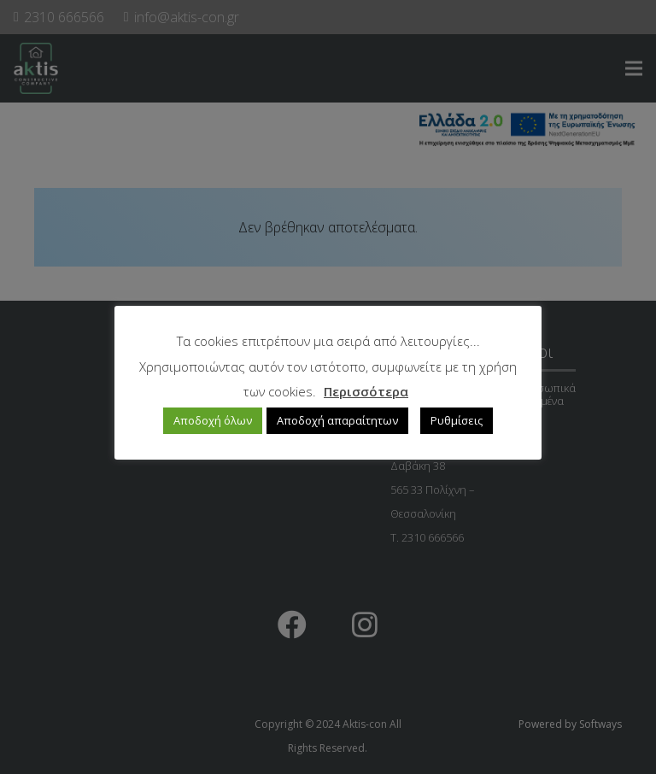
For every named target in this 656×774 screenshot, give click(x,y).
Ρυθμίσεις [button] (456, 420)
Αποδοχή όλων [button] (212, 420)
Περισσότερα (366, 391)
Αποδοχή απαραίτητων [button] (337, 420)
